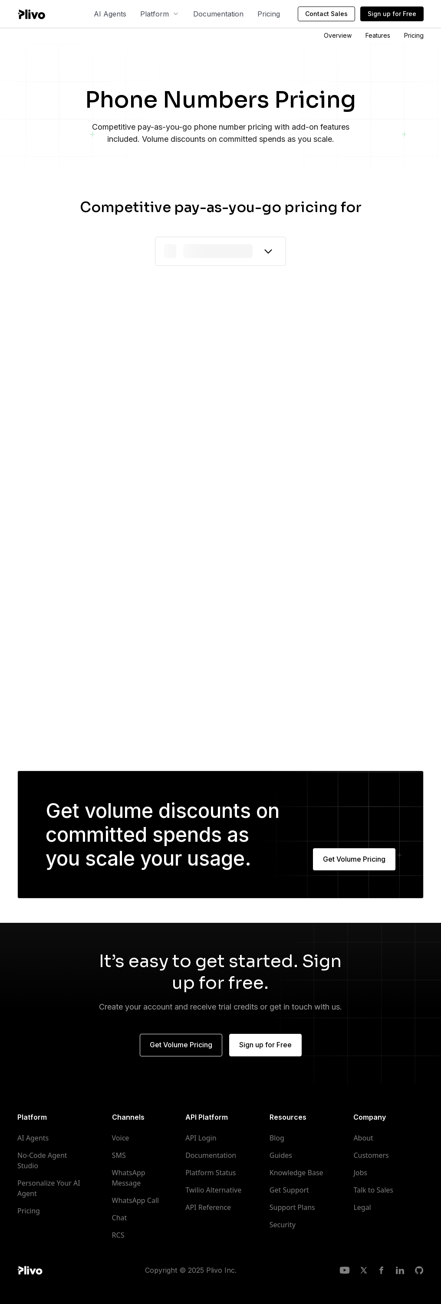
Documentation (218, 14)
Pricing (268, 14)
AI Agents (110, 14)
